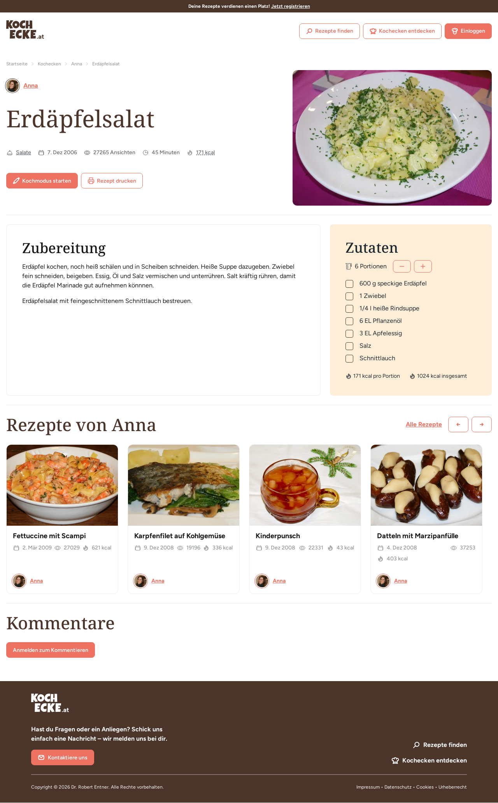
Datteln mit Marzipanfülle (417, 536)
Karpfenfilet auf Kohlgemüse (179, 536)
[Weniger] (402, 266)
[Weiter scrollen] (482, 424)
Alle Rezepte (424, 424)
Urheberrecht (452, 787)
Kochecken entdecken (402, 31)
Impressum (368, 787)
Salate (23, 152)
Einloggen (468, 31)
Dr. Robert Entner (90, 787)
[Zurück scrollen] (458, 424)
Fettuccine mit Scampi (49, 536)
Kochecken (49, 64)
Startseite (17, 64)
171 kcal (205, 152)
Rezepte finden (329, 31)
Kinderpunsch (278, 536)
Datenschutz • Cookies (409, 787)
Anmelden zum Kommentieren (50, 650)
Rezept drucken (112, 180)
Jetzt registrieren (290, 6)
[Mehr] (423, 266)
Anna (76, 64)
